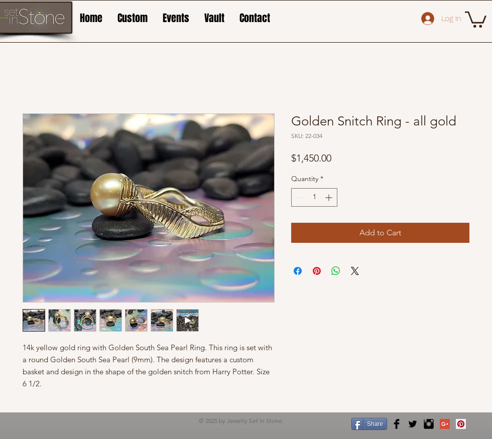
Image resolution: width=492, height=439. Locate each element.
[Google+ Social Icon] (445, 424)
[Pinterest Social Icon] (461, 424)
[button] (475, 19)
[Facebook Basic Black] (397, 424)
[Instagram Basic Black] (429, 424)
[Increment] (329, 197)
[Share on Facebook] (298, 271)
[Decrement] (299, 197)
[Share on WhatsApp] (336, 271)
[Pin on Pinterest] (317, 271)
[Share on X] (355, 271)
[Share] (369, 424)
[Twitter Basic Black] (413, 424)
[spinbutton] (314, 197)
